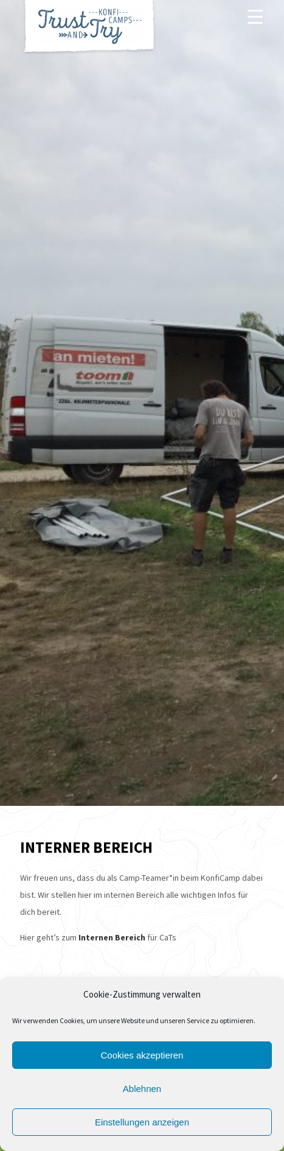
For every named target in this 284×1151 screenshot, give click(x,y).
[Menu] (255, 16)
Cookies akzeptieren (142, 1055)
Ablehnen (142, 1088)
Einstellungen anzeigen (142, 1122)
